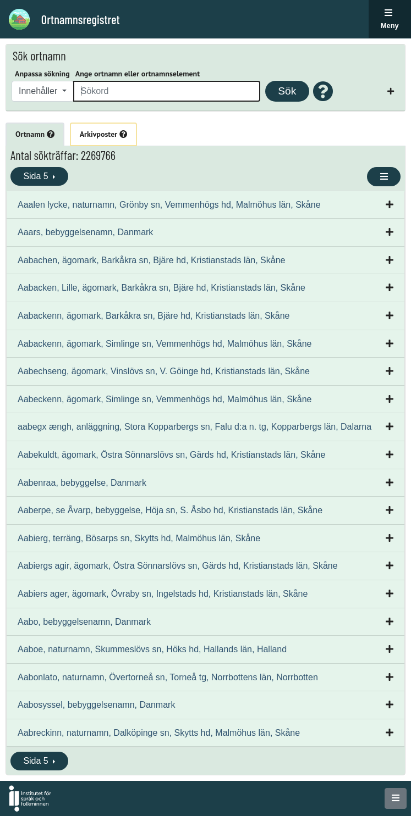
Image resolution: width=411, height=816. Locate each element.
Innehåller (39, 91)
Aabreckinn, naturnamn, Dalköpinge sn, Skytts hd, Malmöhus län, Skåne (159, 732)
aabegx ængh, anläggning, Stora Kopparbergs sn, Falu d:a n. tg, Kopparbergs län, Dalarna (194, 426)
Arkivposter (103, 134)
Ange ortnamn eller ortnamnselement (137, 74)
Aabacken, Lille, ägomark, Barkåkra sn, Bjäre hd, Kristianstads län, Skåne (161, 287)
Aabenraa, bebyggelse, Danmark (82, 482)
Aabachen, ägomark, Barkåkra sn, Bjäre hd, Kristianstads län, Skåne (151, 260)
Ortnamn (34, 134)
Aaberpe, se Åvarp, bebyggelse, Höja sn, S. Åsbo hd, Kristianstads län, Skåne (170, 510)
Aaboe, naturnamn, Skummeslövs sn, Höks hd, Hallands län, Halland (152, 649)
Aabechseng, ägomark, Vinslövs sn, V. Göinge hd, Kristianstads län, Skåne (164, 371)
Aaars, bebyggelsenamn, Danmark (85, 232)
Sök (287, 91)
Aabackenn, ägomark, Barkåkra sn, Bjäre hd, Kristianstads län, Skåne (153, 315)
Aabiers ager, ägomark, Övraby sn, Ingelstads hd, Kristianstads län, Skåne (163, 593)
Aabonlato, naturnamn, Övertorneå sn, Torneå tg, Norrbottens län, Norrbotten (168, 677)
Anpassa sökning (42, 74)
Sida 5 (37, 176)
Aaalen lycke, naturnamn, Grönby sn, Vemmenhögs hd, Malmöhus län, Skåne (169, 204)
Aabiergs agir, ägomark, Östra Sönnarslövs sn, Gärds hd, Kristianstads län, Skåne (178, 565)
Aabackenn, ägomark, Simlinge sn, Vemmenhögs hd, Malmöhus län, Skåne (165, 343)
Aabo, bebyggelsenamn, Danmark (84, 621)
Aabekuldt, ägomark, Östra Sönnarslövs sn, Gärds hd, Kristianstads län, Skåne (171, 454)
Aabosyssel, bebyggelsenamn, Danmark (96, 704)
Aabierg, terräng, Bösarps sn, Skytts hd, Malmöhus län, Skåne (139, 538)
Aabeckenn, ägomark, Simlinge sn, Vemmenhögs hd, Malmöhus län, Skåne (165, 399)
